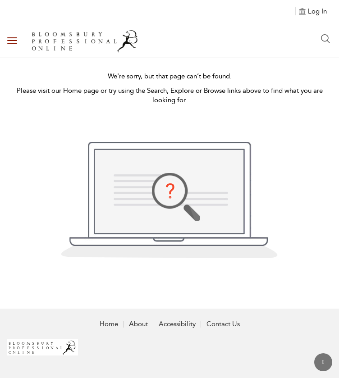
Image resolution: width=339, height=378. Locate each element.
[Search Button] (325, 38)
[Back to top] (323, 362)
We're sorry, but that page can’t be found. (170, 76)
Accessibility (177, 324)
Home (109, 324)
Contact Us (223, 324)
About (138, 324)
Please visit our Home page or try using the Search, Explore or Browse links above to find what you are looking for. (170, 95)
